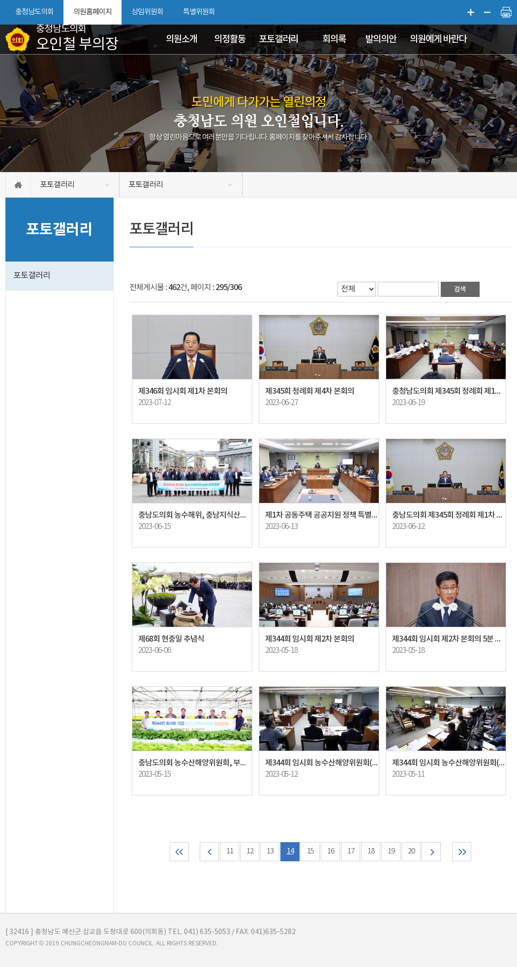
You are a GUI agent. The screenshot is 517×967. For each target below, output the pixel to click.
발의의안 (380, 39)
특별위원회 (199, 12)
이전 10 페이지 (209, 851)
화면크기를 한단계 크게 (470, 12)
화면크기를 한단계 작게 (487, 12)
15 (310, 852)
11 (229, 852)
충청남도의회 (34, 12)
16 (330, 852)
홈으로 (18, 185)
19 (391, 852)
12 (249, 852)
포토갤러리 (278, 39)
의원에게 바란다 (438, 39)
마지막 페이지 (461, 851)
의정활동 (229, 39)
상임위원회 (147, 12)
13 (270, 852)
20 (411, 852)
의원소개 (181, 39)
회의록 (334, 39)
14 (290, 852)
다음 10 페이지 (431, 851)
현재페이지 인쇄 (506, 12)
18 (370, 852)
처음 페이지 (179, 851)
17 (350, 852)
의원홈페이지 (92, 12)
